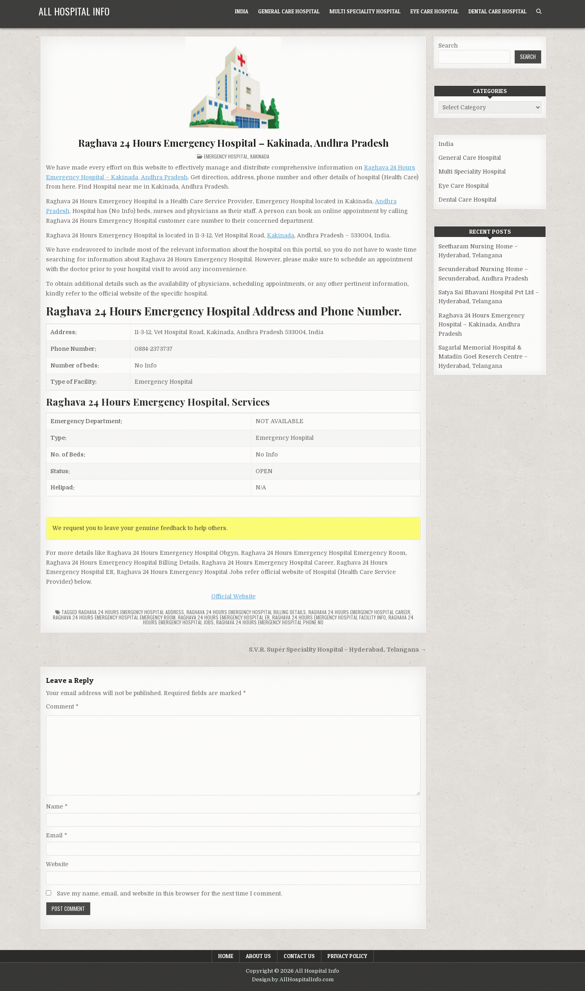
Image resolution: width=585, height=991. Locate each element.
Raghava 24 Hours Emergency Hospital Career (359, 612)
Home (225, 956)
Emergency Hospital (226, 156)
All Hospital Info (74, 11)
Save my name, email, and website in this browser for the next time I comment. (169, 893)
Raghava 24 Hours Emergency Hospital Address (131, 612)
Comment (62, 706)
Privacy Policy (347, 956)
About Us (258, 956)
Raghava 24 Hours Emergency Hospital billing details (246, 612)
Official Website (233, 596)
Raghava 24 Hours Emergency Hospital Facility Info (329, 617)
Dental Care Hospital (497, 11)
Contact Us (299, 956)
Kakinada (259, 156)
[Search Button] (538, 11)
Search (448, 45)
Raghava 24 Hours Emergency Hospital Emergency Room (114, 617)
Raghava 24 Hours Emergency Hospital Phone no (269, 622)
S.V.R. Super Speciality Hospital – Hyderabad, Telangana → (337, 649)
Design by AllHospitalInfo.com (293, 979)
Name (56, 806)
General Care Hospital (289, 11)
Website (57, 864)
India (241, 11)
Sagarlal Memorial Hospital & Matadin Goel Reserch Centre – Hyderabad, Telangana (483, 356)
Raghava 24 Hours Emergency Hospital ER (224, 617)
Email (56, 835)
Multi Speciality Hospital (365, 11)
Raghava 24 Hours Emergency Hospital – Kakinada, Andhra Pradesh (233, 142)
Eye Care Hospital (434, 11)
